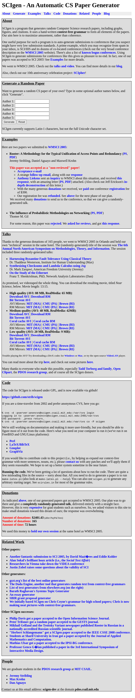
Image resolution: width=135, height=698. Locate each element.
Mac (80, 355)
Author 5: (8, 117)
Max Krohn (17, 682)
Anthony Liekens (28, 178)
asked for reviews (79, 223)
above (71, 195)
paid (86, 188)
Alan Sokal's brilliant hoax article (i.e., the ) (50, 563)
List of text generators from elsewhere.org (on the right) (46, 590)
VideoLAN (112, 355)
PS (125, 153)
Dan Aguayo (18, 685)
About (6, 13)
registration (117, 188)
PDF (13, 157)
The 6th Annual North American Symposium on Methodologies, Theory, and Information (65, 246)
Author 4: (8, 113)
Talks (47, 13)
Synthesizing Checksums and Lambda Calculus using (48, 265)
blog (119, 66)
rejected (56, 223)
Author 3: (8, 109)
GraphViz (16, 454)
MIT (78, 672)
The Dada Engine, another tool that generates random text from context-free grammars (67, 587)
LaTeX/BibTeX (20, 447)
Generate (19, 13)
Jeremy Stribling (21, 678)
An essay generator (22, 597)
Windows (69, 355)
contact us (72, 464)
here (47, 362)
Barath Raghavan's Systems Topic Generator (39, 594)
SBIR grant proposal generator (30, 601)
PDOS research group (32, 372)
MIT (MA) (34, 303)
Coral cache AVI (20, 321)
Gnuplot (15, 451)
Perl (12, 444)
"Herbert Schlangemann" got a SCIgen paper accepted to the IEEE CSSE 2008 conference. (70, 635)
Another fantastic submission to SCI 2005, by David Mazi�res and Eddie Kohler (63, 559)
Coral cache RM (44, 321)
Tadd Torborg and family (95, 368)
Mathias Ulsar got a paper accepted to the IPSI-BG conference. (51, 646)
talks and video (64, 66)
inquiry (55, 178)
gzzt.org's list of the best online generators (37, 583)
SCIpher (79, 72)
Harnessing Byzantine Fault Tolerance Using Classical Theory (50, 258)
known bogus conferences (99, 52)
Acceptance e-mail (29, 171)
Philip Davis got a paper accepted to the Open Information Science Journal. (60, 621)
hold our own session (45, 534)
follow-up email (40, 174)
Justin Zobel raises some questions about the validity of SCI (49, 570)
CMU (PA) (50, 303)
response (76, 174)
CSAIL (86, 672)
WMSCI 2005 (34, 52)
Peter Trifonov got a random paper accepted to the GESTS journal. (54, 624)
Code (56, 13)
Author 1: (8, 101)
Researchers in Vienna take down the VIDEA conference (47, 566)
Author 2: (8, 105)
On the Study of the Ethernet (29, 272)
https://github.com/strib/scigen (22, 397)
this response (110, 223)
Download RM (41, 296)
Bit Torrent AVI (20, 300)
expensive (35, 510)
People (96, 13)
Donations (70, 13)
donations (54, 188)
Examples (34, 13)
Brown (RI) (66, 303)
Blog (107, 13)
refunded (54, 195)
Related (84, 13)
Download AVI (19, 296)
